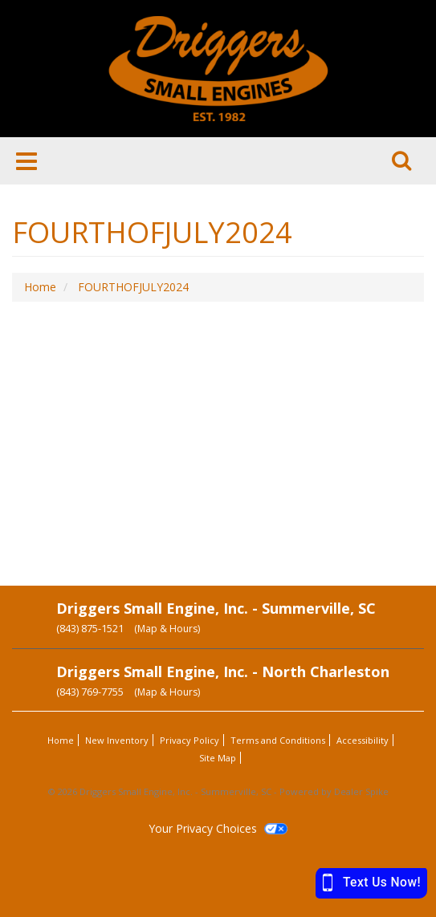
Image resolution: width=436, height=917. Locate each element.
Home (60, 740)
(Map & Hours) (167, 628)
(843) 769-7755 (90, 691)
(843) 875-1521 (90, 628)
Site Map (217, 758)
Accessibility (362, 740)
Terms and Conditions (277, 740)
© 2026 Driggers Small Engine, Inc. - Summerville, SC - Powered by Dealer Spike (218, 791)
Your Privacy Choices (218, 828)
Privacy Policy (189, 740)
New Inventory (117, 740)
